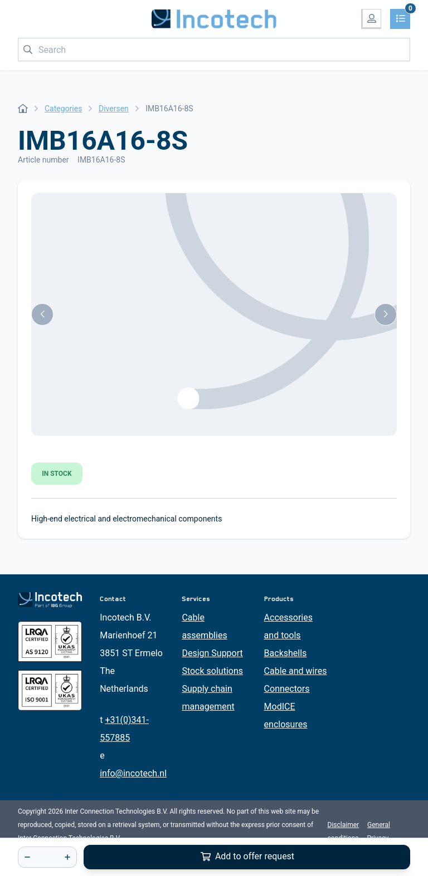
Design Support (212, 653)
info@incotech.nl (133, 773)
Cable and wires (295, 671)
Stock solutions (212, 671)
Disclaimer (343, 825)
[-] (27, 857)
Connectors (287, 688)
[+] (67, 857)
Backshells (285, 653)
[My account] (371, 19)
